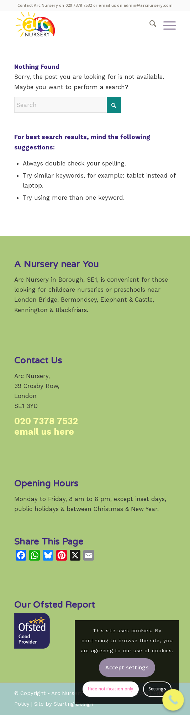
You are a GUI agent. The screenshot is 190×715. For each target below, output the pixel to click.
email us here (44, 432)
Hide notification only (110, 689)
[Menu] (166, 24)
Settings (157, 689)
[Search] (149, 24)
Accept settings (127, 667)
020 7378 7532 (78, 5)
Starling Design (73, 704)
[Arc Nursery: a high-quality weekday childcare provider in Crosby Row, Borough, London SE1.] (78, 24)
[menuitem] (149, 24)
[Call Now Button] (173, 700)
